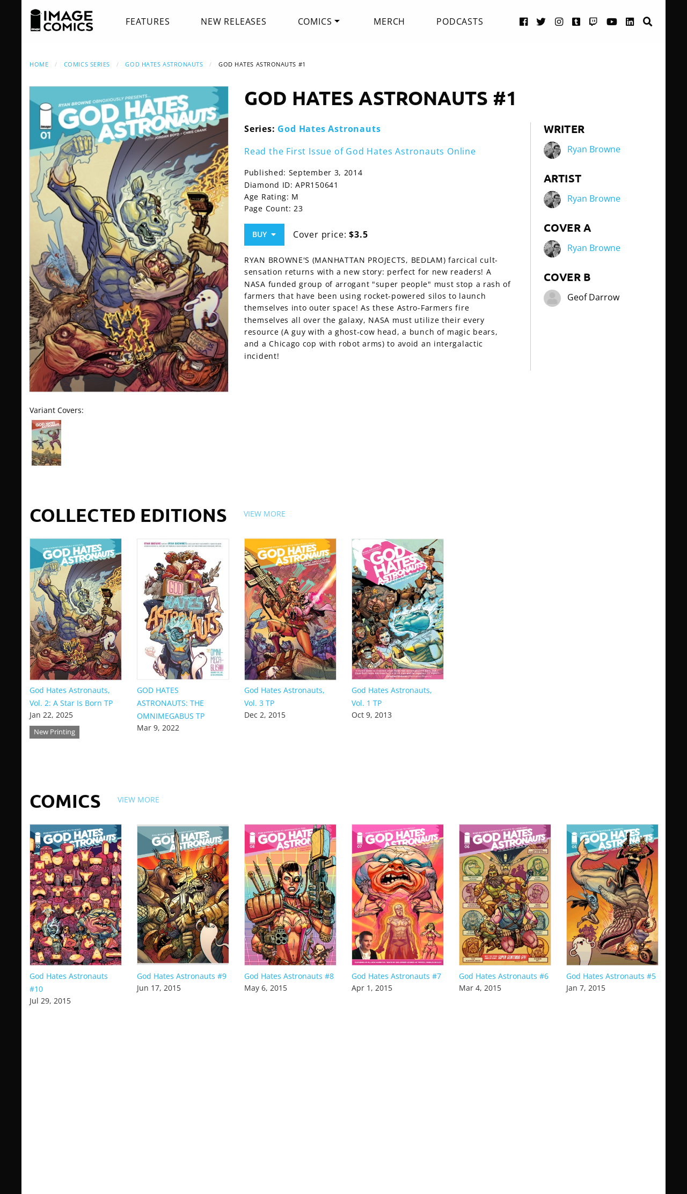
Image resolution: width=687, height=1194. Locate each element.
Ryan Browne (593, 149)
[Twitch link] (593, 21)
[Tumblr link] (576, 21)
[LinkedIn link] (630, 21)
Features (148, 21)
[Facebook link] (524, 21)
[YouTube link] (612, 21)
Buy (264, 234)
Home (39, 64)
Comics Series (87, 64)
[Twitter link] (541, 21)
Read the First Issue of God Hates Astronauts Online (360, 151)
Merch (389, 21)
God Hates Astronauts (164, 64)
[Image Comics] (62, 20)
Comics (315, 21)
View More (265, 513)
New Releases (234, 21)
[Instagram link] (559, 21)
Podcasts (459, 21)
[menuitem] (148, 21)
